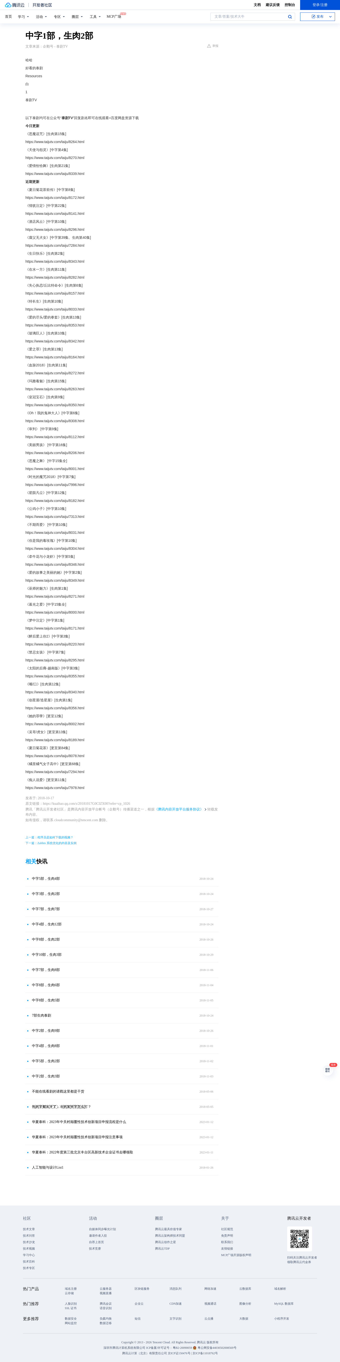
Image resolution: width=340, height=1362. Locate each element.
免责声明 (227, 1235)
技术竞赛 (95, 1248)
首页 (8, 16)
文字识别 (175, 1318)
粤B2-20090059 (183, 1348)
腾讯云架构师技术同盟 (170, 1235)
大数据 (243, 1318)
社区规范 (227, 1229)
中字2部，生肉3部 (46, 1076)
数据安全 (71, 1318)
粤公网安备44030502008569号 (217, 1348)
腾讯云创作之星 (165, 1242)
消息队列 (175, 1288)
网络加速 (210, 1288)
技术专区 (29, 1268)
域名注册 (71, 1288)
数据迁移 (106, 1323)
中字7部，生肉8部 (46, 970)
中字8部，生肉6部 (46, 985)
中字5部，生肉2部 (46, 1061)
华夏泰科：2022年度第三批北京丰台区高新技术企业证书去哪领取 (82, 1152)
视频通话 (210, 1303)
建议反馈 (273, 5)
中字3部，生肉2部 (46, 894)
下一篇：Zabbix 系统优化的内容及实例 (51, 843)
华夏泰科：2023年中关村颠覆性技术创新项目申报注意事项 (77, 1137)
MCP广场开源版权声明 (236, 1255)
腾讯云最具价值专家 (168, 1229)
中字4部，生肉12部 (47, 924)
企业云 (139, 1303)
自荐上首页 (96, 1242)
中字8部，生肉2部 (46, 939)
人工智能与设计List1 (48, 1167)
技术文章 (29, 1229)
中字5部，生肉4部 (46, 879)
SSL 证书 (71, 1308)
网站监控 (71, 1323)
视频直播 (106, 1293)
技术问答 (29, 1235)
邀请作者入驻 (98, 1235)
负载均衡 (106, 1318)
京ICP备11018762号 (205, 1353)
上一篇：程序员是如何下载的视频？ (49, 837)
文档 (257, 5)
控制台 (290, 5)
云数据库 (245, 1288)
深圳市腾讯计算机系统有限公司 (124, 1348)
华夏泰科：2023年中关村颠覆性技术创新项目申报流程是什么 (79, 1122)
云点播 (208, 1318)
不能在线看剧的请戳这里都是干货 (58, 1091)
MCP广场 (114, 16)
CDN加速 (176, 1303)
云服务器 (106, 1288)
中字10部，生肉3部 (47, 955)
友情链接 (227, 1248)
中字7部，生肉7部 (46, 909)
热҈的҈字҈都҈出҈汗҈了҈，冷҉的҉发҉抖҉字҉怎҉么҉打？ (61, 1107)
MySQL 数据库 (284, 1303)
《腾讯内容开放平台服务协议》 (179, 809)
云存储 (69, 1293)
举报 (212, 46)
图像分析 (245, 1303)
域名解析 (280, 1288)
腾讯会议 (106, 1303)
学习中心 (29, 1255)
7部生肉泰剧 (41, 1015)
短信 (138, 1318)
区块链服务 (142, 1288)
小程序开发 (281, 1318)
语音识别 (106, 1308)
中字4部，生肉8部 (46, 1046)
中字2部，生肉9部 (46, 1031)
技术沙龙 (29, 1242)
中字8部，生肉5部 (46, 1000)
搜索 (290, 17)
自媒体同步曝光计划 (102, 1229)
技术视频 (29, 1248)
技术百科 (29, 1261)
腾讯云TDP (162, 1248)
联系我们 (227, 1242)
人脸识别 (71, 1303)
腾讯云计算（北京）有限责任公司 (144, 1353)
